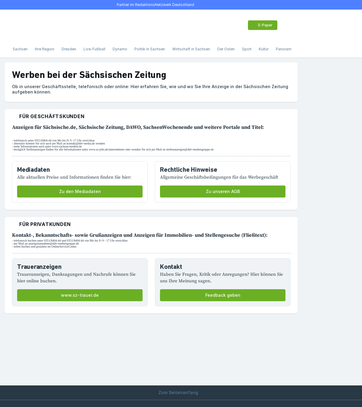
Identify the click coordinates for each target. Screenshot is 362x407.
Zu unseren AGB (223, 191)
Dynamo (120, 49)
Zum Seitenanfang (181, 392)
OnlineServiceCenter (64, 246)
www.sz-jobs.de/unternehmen (107, 149)
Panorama (285, 49)
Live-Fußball (94, 49)
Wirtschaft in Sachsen (191, 49)
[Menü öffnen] (15, 25)
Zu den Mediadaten (80, 191)
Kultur (264, 49)
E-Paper (262, 25)
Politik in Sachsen (149, 49)
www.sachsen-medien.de (67, 146)
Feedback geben (222, 295)
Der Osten (226, 49)
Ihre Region (44, 49)
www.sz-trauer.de (80, 295)
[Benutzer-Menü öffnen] (287, 25)
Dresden (69, 49)
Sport (247, 49)
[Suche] (28, 25)
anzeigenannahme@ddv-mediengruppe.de (53, 243)
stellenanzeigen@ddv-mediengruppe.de (190, 149)
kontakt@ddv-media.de (81, 143)
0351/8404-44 (43, 140)
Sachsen (20, 49)
